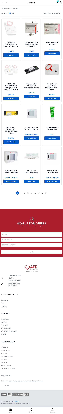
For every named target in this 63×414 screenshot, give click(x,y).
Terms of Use (26, 403)
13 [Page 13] (42, 193)
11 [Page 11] (35, 193)
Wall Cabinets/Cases (7, 356)
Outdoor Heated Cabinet (8, 368)
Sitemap (3, 334)
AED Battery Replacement (9, 331)
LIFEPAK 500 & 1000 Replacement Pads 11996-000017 (31, 44)
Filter (4, 13)
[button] (56, 2)
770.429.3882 (12, 286)
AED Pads (4, 353)
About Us (3, 322)
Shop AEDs (4, 347)
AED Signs (4, 359)
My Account (4, 300)
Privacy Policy (17, 403)
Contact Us (4, 325)
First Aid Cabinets (6, 365)
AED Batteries (5, 350)
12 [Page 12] (38, 193)
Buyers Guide (5, 319)
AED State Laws (6, 328)
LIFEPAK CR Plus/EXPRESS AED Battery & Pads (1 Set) (11, 44)
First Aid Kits (4, 362)
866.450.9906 (12, 283)
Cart (2, 303)
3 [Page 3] (24, 193)
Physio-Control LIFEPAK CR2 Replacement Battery (31, 86)
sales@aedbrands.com (35, 381)
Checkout (4, 306)
